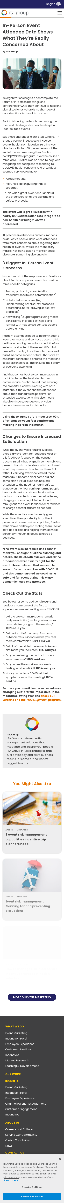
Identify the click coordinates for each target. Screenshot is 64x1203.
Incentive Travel (16, 1039)
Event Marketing (16, 1033)
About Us (12, 1123)
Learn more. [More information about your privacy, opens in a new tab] (11, 1180)
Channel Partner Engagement (25, 1104)
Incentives (12, 1055)
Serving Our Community (21, 1135)
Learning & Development (22, 1066)
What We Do (14, 1026)
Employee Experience (19, 1044)
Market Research (17, 1060)
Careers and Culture (19, 1129)
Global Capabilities (18, 1140)
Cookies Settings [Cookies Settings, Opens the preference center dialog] (32, 1187)
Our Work (13, 1074)
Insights (12, 1081)
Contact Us (14, 1153)
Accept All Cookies (32, 1196)
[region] (32, 1178)
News (8, 1146)
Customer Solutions (18, 1049)
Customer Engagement (21, 1109)
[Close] (60, 1159)
